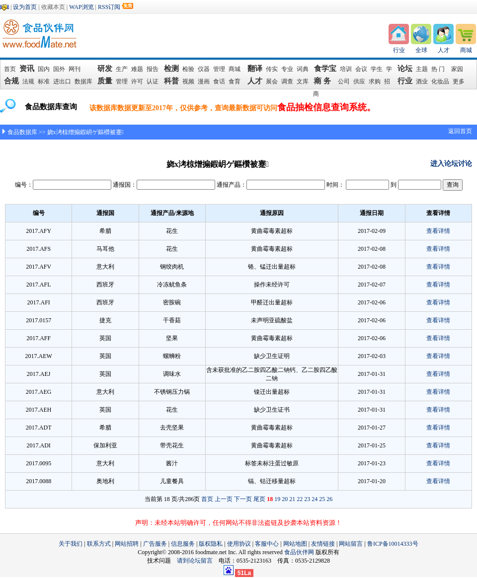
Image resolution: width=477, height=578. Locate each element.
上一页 (224, 499)
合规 (11, 81)
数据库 (83, 81)
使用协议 (239, 543)
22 (300, 499)
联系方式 (99, 543)
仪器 (204, 69)
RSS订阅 (109, 6)
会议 (361, 69)
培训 (346, 69)
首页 (10, 69)
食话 (219, 81)
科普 (171, 81)
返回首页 (460, 131)
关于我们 (70, 543)
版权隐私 (211, 543)
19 (277, 499)
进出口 (62, 81)
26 (329, 499)
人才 (444, 50)
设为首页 (25, 6)
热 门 (439, 69)
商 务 (324, 81)
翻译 (254, 68)
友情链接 (323, 543)
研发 (104, 68)
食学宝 (325, 68)
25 (322, 499)
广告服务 (155, 543)
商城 (466, 50)
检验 (188, 69)
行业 (399, 50)
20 (285, 499)
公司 (344, 81)
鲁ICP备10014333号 (392, 543)
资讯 (27, 68)
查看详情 (438, 230)
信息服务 (183, 543)
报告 (153, 69)
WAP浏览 (81, 6)
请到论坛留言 (198, 560)
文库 (303, 81)
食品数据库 (22, 132)
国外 (59, 69)
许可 (137, 81)
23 (307, 499)
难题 (137, 69)
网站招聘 (127, 543)
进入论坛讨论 (451, 163)
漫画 (204, 81)
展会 (272, 81)
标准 (44, 81)
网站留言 (351, 543)
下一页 (243, 499)
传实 (272, 69)
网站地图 (295, 543)
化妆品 (440, 81)
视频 (188, 81)
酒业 (422, 81)
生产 (122, 69)
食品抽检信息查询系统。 (326, 107)
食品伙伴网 (299, 552)
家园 (457, 69)
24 (315, 499)
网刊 (74, 69)
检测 (171, 68)
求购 (375, 81)
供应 (359, 81)
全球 (421, 50)
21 (292, 499)
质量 (104, 81)
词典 (303, 69)
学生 (377, 69)
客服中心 (267, 543)
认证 (153, 81)
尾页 (259, 499)
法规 (28, 81)
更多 (459, 81)
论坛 (405, 68)
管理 (219, 69)
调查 (287, 81)
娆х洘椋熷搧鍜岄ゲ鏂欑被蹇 (85, 132)
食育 (234, 81)
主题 (422, 69)
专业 (287, 69)
